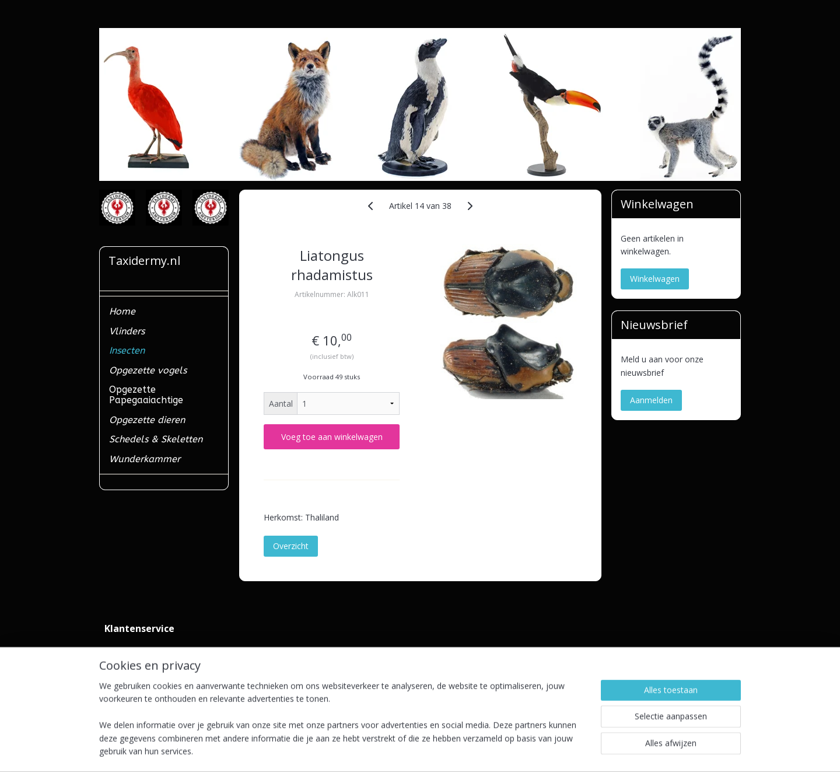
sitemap (374, 750)
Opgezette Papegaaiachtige (146, 395)
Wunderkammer (144, 458)
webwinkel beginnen (444, 750)
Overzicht (291, 545)
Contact (119, 650)
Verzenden (124, 663)
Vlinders (127, 331)
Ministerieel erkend (140, 677)
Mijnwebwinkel (545, 750)
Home (122, 311)
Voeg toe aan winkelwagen (331, 436)
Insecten (127, 350)
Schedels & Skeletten (155, 439)
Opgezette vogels (148, 370)
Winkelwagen (655, 278)
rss (399, 750)
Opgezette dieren (147, 419)
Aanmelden (651, 400)
